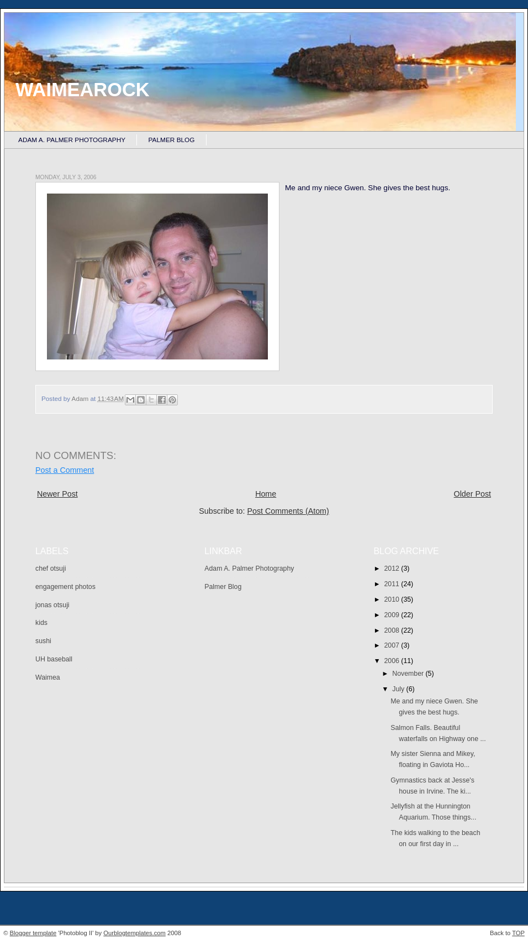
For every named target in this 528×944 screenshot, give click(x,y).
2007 (393, 645)
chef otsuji (50, 568)
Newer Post (57, 493)
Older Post (472, 493)
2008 (393, 630)
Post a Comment (64, 470)
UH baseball (53, 659)
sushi (43, 641)
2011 (393, 584)
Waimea (47, 677)
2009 (393, 615)
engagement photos (65, 587)
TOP (518, 933)
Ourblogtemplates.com (134, 933)
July (399, 689)
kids (41, 623)
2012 (393, 568)
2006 (393, 661)
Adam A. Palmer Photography (71, 140)
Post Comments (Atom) (288, 511)
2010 (393, 599)
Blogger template (33, 933)
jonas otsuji (52, 605)
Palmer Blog (172, 140)
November (408, 673)
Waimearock (82, 89)
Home (265, 493)
